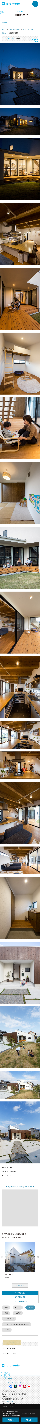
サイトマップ (13, 1378)
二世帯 (18, 1313)
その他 (7, 1329)
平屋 (6, 1307)
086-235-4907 (10, 1401)
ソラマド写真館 (9, 1348)
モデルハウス (9, 1318)
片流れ (31, 1307)
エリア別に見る (20, 1297)
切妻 (6, 1313)
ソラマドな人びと (9, 1353)
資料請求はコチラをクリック (20, 1187)
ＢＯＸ (18, 1307)
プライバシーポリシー (16, 1382)
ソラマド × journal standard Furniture (17, 1324)
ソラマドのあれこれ (20, 1301)
